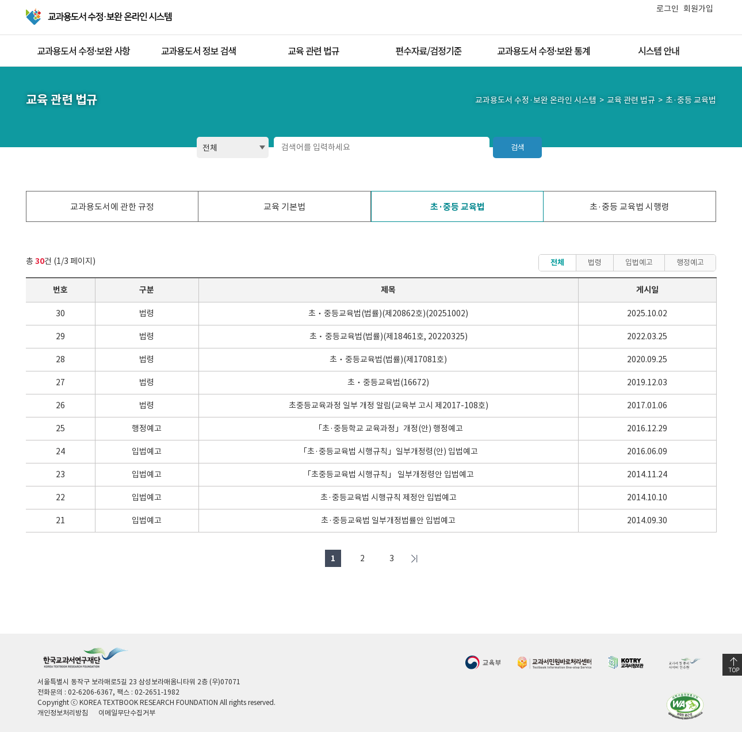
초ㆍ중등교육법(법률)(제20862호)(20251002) (388, 313)
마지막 (414, 558)
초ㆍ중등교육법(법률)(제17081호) (388, 359)
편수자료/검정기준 (428, 51)
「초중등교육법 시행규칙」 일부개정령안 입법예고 (388, 474)
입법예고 (639, 262)
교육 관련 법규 (313, 51)
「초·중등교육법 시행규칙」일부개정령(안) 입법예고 (388, 451)
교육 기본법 (284, 206)
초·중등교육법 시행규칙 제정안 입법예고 (388, 497)
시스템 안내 (658, 51)
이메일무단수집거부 (126, 712)
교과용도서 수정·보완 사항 (83, 51)
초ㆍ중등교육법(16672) (388, 382)
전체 (557, 262)
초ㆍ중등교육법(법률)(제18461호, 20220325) (388, 336)
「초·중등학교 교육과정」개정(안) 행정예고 (388, 428)
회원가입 (698, 8)
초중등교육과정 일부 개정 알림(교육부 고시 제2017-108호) (388, 405)
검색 (518, 147)
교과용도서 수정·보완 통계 (543, 51)
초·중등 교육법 (457, 206)
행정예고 (690, 262)
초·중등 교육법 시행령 (630, 206)
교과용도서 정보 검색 (198, 51)
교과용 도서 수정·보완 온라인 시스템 (100, 17)
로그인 (667, 8)
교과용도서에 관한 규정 (112, 206)
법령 (595, 262)
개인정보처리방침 (62, 712)
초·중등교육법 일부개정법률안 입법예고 (388, 520)
